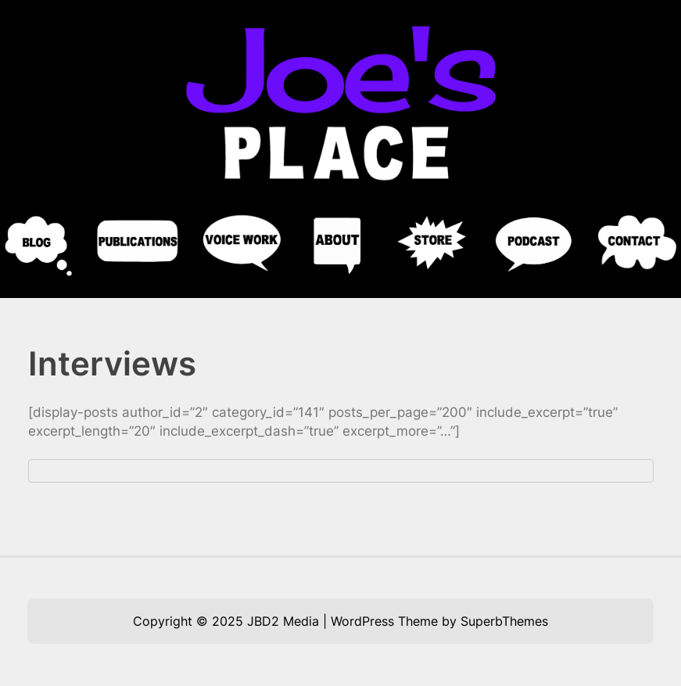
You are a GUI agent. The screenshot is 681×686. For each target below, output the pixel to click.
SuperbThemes (504, 621)
